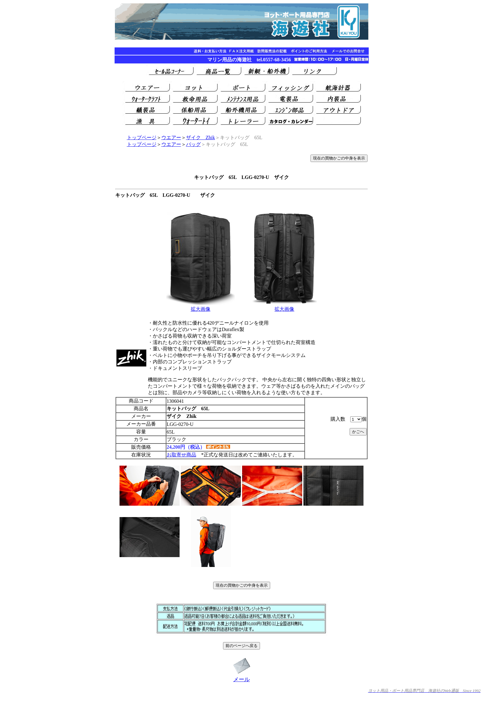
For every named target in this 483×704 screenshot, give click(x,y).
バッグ (193, 144)
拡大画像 (200, 309)
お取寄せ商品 (181, 454)
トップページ (141, 137)
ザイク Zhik (200, 137)
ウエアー (171, 137)
